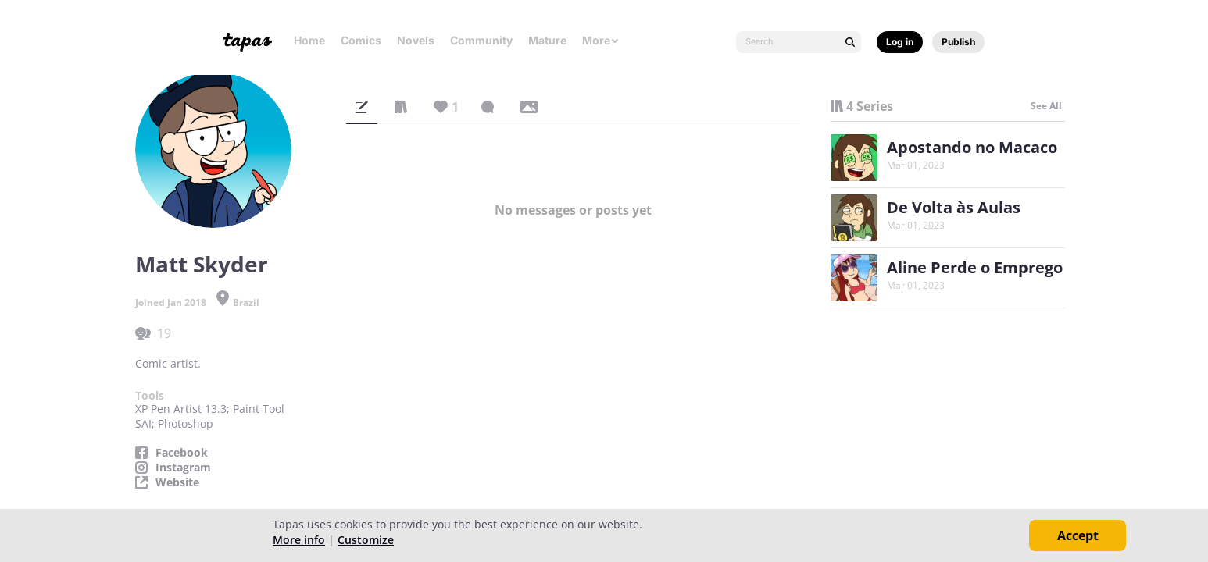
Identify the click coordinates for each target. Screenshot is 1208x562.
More (601, 40)
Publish (958, 42)
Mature (547, 40)
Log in (899, 42)
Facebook (181, 452)
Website (177, 482)
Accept (1078, 535)
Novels (415, 40)
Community (481, 40)
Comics (361, 40)
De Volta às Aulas (953, 207)
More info (299, 539)
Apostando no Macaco (972, 147)
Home (309, 40)
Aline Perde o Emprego (975, 267)
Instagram (183, 467)
